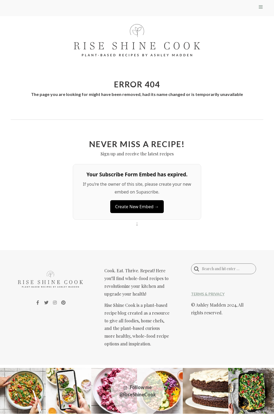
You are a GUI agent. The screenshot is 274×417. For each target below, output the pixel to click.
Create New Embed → (137, 207)
